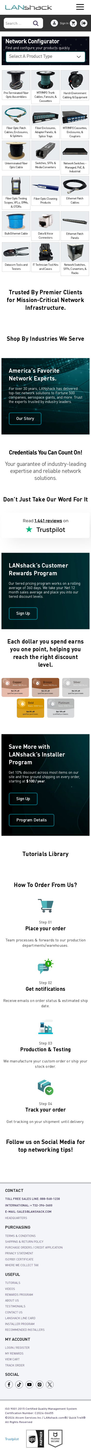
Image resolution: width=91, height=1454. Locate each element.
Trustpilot (12, 1439)
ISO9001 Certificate (19, 1259)
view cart (12, 1359)
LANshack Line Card (20, 1318)
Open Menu (80, 7)
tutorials (12, 1283)
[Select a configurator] (45, 57)
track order (15, 1365)
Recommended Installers (25, 1330)
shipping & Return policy (24, 1241)
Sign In (64, 23)
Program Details (31, 820)
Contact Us (14, 1312)
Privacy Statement (19, 1253)
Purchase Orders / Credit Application (34, 1247)
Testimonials (15, 1306)
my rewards (14, 1353)
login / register (17, 1347)
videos (10, 1289)
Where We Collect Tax (22, 1265)
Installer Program (19, 1324)
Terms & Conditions (20, 1236)
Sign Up (23, 613)
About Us (12, 1300)
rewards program (19, 1294)
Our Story (25, 419)
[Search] (36, 23)
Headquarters (16, 1218)
